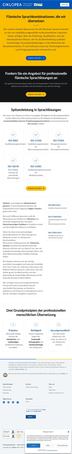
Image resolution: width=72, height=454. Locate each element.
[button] (68, 432)
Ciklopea (12, 4)
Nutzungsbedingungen (9, 444)
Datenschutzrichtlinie (23, 444)
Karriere (28, 384)
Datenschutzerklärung (52, 450)
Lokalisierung (7, 390)
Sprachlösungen (8, 384)
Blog (50, 387)
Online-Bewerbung (32, 387)
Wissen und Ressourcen (56, 392)
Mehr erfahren (20, 369)
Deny (48, 445)
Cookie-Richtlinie (42, 450)
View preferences (62, 445)
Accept (33, 445)
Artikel (63, 373)
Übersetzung (7, 387)
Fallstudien (52, 390)
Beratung (6, 392)
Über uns (52, 384)
